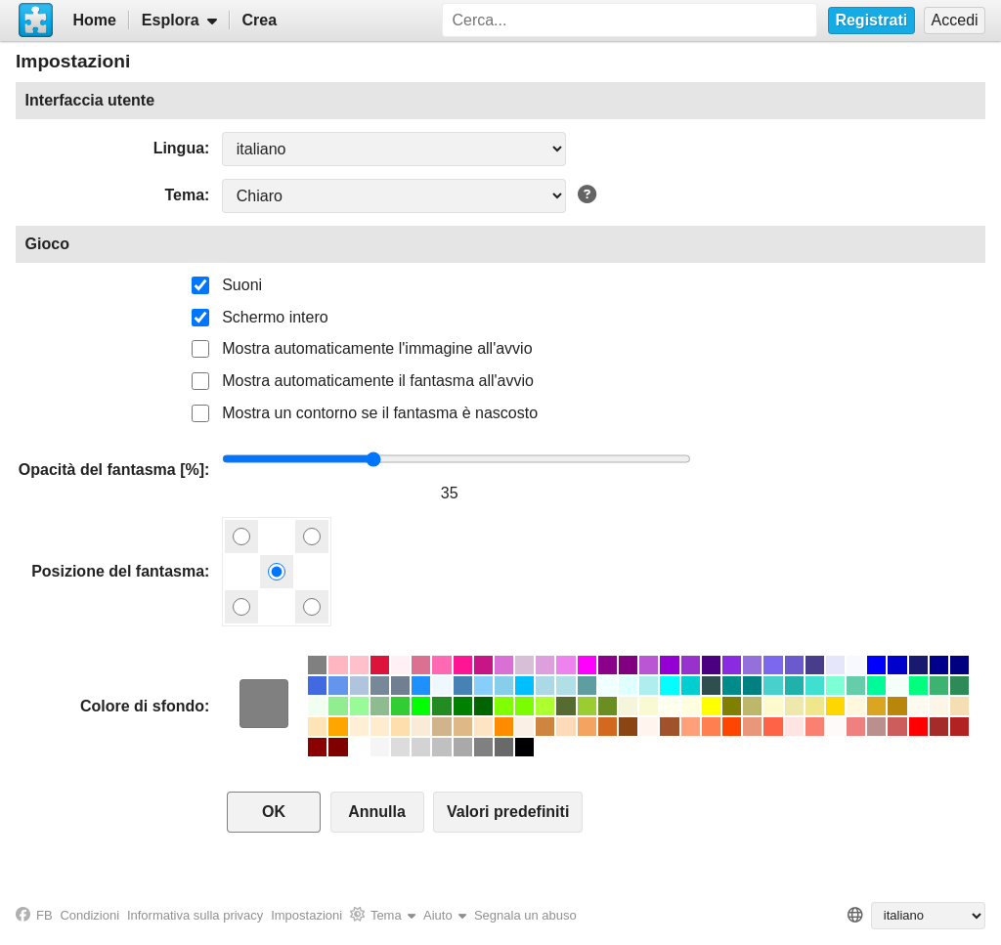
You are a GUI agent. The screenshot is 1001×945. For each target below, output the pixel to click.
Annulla (377, 811)
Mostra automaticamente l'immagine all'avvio (377, 348)
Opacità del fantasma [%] (111, 469)
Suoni (242, 285)
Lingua (178, 148)
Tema (184, 195)
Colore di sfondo (142, 706)
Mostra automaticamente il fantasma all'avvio (378, 380)
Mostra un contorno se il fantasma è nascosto (380, 413)
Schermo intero (275, 317)
